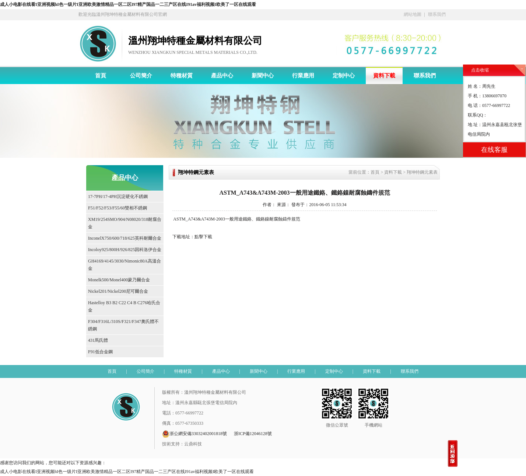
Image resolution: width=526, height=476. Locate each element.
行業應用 (303, 76)
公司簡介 (141, 76)
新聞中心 (263, 76)
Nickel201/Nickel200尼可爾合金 (118, 291)
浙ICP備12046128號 (253, 433)
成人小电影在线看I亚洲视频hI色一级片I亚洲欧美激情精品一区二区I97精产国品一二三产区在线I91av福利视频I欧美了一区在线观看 (128, 4)
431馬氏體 (98, 340)
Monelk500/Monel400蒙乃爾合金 (119, 279)
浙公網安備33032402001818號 (194, 434)
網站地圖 (412, 14)
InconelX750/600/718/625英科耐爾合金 (124, 238)
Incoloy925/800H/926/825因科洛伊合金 (124, 249)
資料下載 (384, 76)
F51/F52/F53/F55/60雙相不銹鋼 (117, 208)
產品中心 (222, 76)
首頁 (100, 76)
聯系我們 (437, 14)
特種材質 (182, 76)
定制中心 (344, 76)
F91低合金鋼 (100, 351)
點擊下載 (203, 236)
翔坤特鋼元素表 (422, 172)
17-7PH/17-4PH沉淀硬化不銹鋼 (118, 196)
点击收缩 (480, 70)
